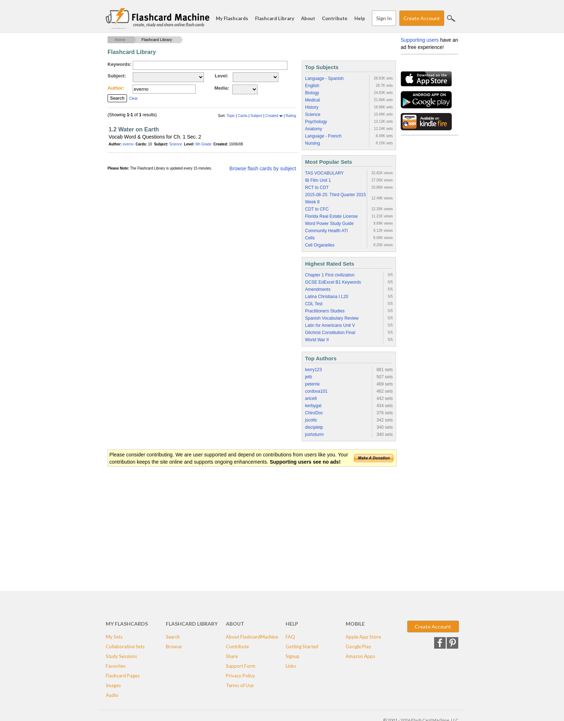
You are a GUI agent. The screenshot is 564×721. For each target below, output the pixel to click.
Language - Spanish (324, 78)
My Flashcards (232, 18)
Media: (221, 88)
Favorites (116, 666)
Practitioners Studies (325, 311)
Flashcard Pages (123, 676)
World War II (317, 339)
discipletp (314, 427)
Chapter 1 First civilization (329, 275)
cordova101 (316, 391)
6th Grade (203, 144)
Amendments (318, 289)
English (312, 85)
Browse (174, 646)
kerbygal (313, 405)
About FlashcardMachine (252, 637)
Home (120, 39)
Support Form (240, 666)
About (308, 18)
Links (291, 666)
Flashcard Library (274, 18)
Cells (310, 237)
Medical (312, 100)
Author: (116, 88)
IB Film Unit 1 (318, 180)
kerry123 (313, 369)
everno (128, 144)
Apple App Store (363, 637)
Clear (133, 98)
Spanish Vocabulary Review (332, 318)
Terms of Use (240, 685)
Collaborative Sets (125, 646)
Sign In (384, 18)
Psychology (316, 121)
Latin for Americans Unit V (330, 325)
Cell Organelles (320, 245)
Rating (291, 116)
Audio (112, 695)
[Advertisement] (238, 524)
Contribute (334, 18)
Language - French (323, 136)
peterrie (312, 384)
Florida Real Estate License (331, 216)
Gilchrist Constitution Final (330, 332)
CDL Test (314, 303)
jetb (308, 376)
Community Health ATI (326, 230)
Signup (293, 656)
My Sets (114, 637)
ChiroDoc (314, 412)
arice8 (311, 398)
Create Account (422, 18)
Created (274, 116)
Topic (231, 116)
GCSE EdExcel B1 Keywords (333, 282)
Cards (243, 116)
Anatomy (313, 128)
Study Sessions (121, 656)
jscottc (311, 420)
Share (232, 656)
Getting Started (302, 646)
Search (451, 18)
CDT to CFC (317, 209)
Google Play (358, 646)
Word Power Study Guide (329, 223)
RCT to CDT (317, 187)
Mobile (355, 624)
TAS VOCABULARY (324, 173)
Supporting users (420, 40)
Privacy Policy (240, 676)
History (311, 107)
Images (113, 685)
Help (359, 18)
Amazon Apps (360, 656)
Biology (312, 92)
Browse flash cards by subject (262, 168)
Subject (256, 116)
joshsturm (314, 434)
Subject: (117, 75)
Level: (221, 75)
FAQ (290, 637)
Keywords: (119, 64)
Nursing (312, 143)
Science (175, 144)
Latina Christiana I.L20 (326, 296)
